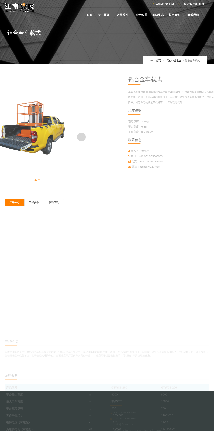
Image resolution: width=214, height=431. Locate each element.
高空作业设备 (174, 60)
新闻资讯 (158, 14)
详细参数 (34, 202)
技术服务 (175, 14)
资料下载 (53, 202)
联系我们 (193, 14)
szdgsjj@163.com (171, 166)
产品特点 (14, 202)
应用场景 (141, 14)
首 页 (89, 14)
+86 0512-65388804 (173, 161)
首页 (159, 60)
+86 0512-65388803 (172, 156)
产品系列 (123, 14)
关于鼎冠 (105, 14)
